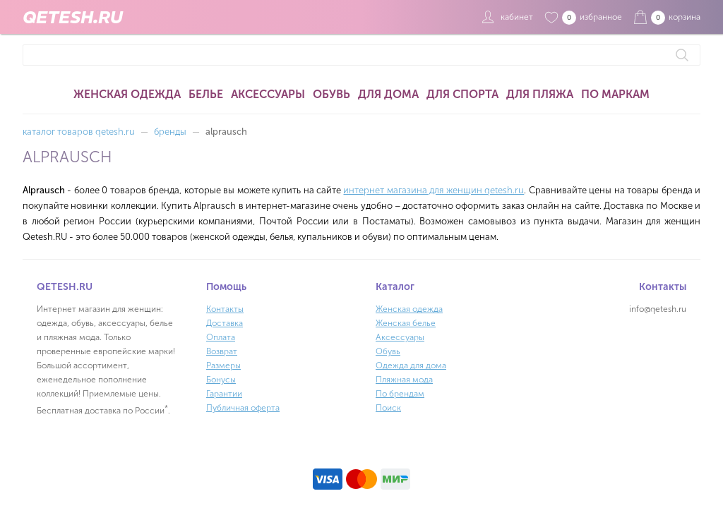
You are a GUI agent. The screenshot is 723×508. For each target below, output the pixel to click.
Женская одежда (127, 94)
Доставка (224, 323)
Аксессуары (268, 94)
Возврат (221, 351)
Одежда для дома (411, 365)
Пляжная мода (404, 380)
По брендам (400, 394)
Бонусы (221, 380)
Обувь (331, 94)
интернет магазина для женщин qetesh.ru (433, 190)
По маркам (615, 94)
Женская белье (406, 323)
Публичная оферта (243, 408)
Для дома (388, 94)
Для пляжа (539, 94)
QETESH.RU (73, 17)
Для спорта (462, 94)
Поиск (388, 408)
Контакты (225, 309)
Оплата (220, 337)
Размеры (223, 365)
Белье (206, 94)
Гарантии (224, 394)
